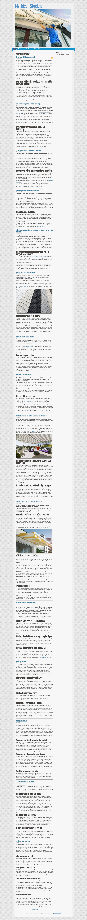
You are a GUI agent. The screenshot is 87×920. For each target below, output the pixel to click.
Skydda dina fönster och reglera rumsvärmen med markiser (31, 416)
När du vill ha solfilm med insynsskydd (25, 602)
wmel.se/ (40, 100)
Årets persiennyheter (21, 721)
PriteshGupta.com (57, 913)
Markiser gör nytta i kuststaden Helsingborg (27, 190)
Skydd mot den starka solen (23, 841)
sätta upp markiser (20, 510)
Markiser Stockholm (31, 6)
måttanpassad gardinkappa (29, 401)
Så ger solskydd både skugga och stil (25, 57)
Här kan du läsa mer (45, 657)
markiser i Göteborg (29, 346)
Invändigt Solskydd (28, 49)
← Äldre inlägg (34, 909)
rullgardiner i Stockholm (23, 286)
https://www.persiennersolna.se (27, 716)
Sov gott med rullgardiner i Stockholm (25, 272)
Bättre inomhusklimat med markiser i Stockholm (28, 150)
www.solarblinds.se (41, 226)
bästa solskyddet (21, 785)
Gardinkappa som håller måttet (24, 374)
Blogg (15, 49)
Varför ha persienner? (21, 661)
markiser (47, 869)
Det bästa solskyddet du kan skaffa (25, 781)
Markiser (20, 49)
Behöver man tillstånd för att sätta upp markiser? (29, 502)
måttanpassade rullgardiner (41, 256)
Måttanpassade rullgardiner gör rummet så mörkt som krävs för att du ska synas (34, 231)
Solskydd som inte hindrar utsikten (25, 337)
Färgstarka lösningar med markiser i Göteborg (28, 104)
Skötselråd (37, 49)
